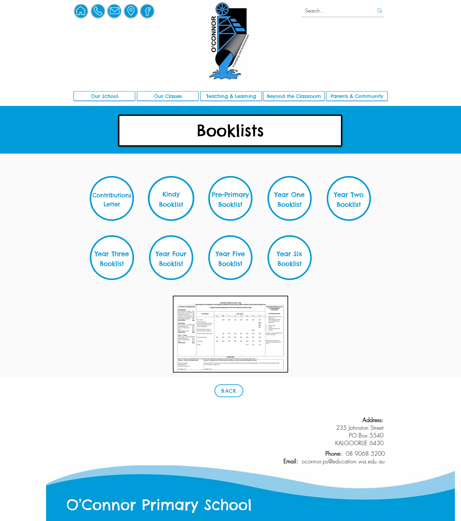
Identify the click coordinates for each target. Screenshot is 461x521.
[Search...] (333, 10)
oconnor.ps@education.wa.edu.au (343, 461)
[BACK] (228, 390)
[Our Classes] (167, 96)
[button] (104, 96)
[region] (81, 10)
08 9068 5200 (365, 453)
